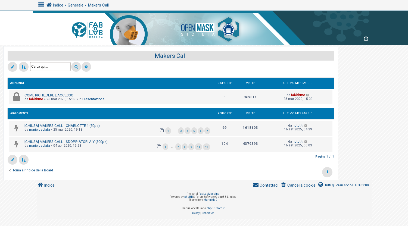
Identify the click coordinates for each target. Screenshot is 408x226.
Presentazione (93, 99)
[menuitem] (298, 185)
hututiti (298, 125)
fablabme (36, 99)
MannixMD (210, 199)
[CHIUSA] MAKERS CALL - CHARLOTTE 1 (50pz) (62, 126)
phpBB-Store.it (216, 208)
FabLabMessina (208, 193)
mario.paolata (39, 129)
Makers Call (171, 55)
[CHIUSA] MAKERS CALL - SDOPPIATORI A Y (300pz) (66, 142)
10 (198, 147)
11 (206, 147)
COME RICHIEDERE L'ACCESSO (48, 95)
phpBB (188, 196)
